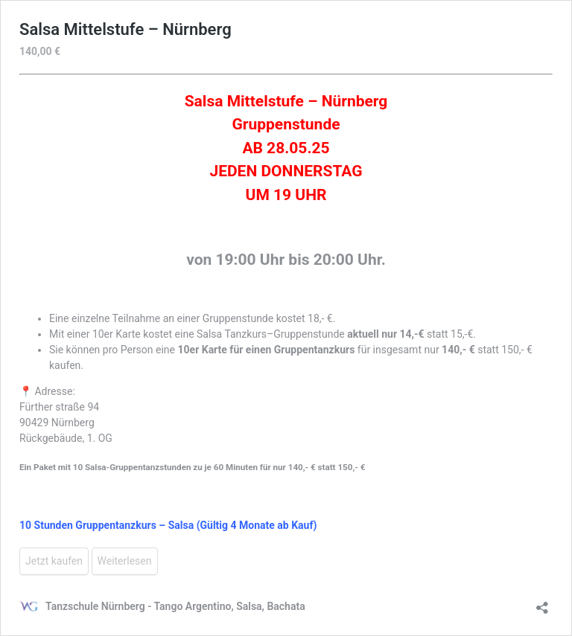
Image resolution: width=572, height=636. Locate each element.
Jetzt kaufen (54, 561)
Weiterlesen (125, 561)
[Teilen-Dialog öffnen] (542, 602)
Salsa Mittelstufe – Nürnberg (125, 29)
